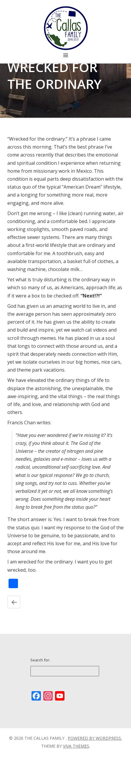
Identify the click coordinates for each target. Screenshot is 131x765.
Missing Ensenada (13, 602)
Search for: (40, 660)
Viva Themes (76, 746)
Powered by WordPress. (95, 738)
